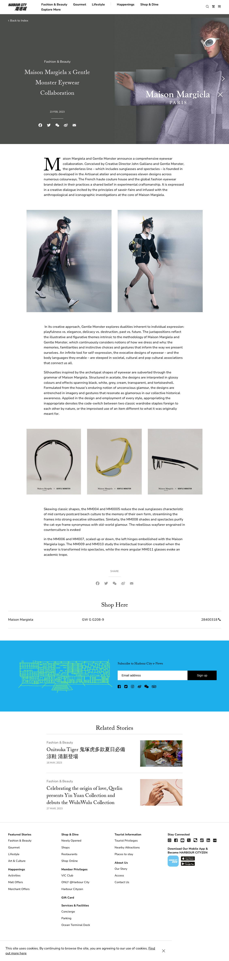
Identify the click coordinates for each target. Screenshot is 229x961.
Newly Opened (71, 841)
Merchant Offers (19, 889)
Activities (14, 875)
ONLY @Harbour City (75, 882)
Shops (65, 847)
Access (119, 875)
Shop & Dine (149, 4)
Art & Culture (17, 861)
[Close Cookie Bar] (221, 953)
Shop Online (69, 861)
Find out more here (163, 953)
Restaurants (69, 854)
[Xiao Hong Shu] (215, 840)
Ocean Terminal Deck (75, 925)
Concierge (68, 912)
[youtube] (182, 840)
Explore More (51, 9)
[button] (207, 6)
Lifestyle (98, 4)
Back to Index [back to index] (18, 21)
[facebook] (119, 687)
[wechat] (146, 687)
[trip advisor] (154, 687)
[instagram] (133, 687)
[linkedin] (208, 840)
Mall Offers (15, 882)
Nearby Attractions (127, 847)
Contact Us (122, 882)
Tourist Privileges (126, 841)
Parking (66, 918)
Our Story (121, 869)
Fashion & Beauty (54, 4)
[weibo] (139, 687)
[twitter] (126, 687)
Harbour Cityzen (72, 889)
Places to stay (124, 854)
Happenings (125, 4)
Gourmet (79, 4)
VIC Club (67, 875)
